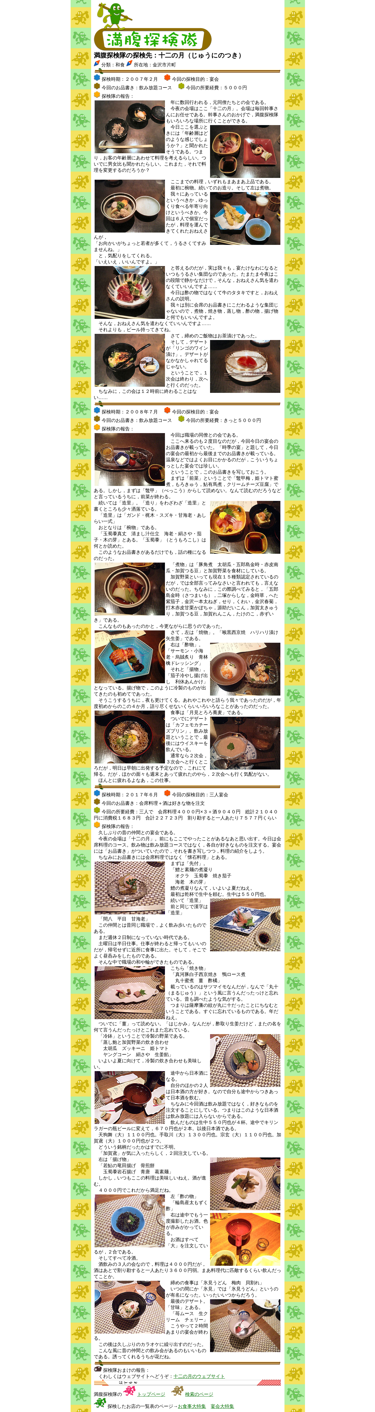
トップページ (151, 1394)
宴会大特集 (222, 1406)
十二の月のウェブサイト (199, 1376)
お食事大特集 (192, 1406)
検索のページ (199, 1394)
